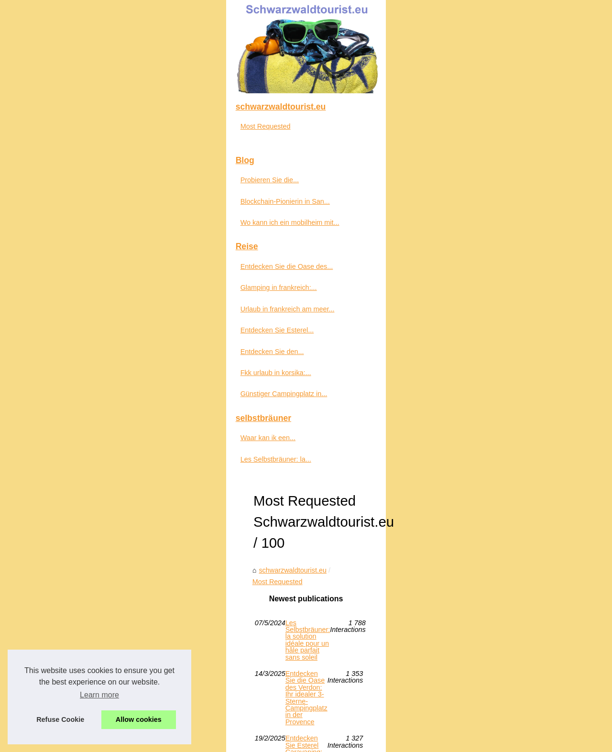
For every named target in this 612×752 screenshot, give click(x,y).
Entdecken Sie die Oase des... (77, 508)
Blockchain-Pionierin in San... (75, 443)
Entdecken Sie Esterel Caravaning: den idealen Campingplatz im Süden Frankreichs (355, 475)
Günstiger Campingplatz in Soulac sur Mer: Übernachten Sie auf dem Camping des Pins (361, 491)
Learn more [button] (99, 695)
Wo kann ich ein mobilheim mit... (80, 464)
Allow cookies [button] (139, 719)
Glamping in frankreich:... (69, 529)
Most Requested (273, 402)
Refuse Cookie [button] (60, 719)
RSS (198, 731)
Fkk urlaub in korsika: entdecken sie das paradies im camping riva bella (335, 557)
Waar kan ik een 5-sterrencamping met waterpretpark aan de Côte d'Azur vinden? (351, 607)
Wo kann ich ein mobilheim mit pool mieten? (294, 541)
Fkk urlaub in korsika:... (66, 615)
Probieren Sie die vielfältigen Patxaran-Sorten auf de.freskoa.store (328, 524)
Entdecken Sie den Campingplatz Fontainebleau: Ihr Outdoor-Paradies (334, 574)
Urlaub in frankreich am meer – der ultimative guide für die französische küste (345, 590)
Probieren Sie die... (60, 422)
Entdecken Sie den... (63, 593)
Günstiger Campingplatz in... (74, 636)
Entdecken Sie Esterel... (68, 572)
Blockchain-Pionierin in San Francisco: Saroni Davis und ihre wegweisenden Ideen (353, 508)
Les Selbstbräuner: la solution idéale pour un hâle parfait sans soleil (330, 442)
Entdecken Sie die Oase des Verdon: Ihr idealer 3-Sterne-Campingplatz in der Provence (361, 459)
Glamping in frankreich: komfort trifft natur (290, 623)
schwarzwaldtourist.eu (206, 402)
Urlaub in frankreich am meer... (78, 551)
